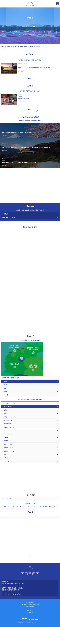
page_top (30, 556)
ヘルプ (30, 608)
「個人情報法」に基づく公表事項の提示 (30, 604)
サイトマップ (30, 612)
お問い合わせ (30, 610)
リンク (30, 614)
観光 (9, 506)
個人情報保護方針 (30, 602)
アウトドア (38, 506)
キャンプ (26, 506)
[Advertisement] (30, 185)
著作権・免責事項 (30, 606)
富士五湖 (45, 506)
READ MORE (30, 78)
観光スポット (52, 506)
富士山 (21, 506)
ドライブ (32, 506)
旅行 (17, 506)
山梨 (13, 506)
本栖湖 (4, 506)
